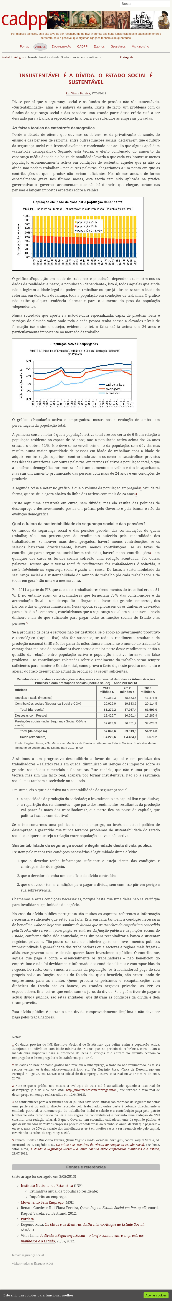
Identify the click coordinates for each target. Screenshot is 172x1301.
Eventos (99, 46)
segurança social (33, 1255)
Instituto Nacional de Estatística (47, 1185)
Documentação (61, 46)
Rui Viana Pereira (78, 93)
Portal (24, 46)
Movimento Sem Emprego (42, 1202)
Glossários (118, 46)
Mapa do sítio (140, 46)
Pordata (27, 1219)
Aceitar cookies (156, 1295)
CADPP (82, 46)
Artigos (40, 46)
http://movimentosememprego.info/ (91, 1090)
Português (126, 57)
